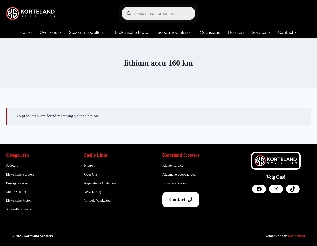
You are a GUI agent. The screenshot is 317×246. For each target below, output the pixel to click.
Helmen (236, 32)
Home (25, 32)
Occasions (210, 32)
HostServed (296, 236)
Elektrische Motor (132, 32)
